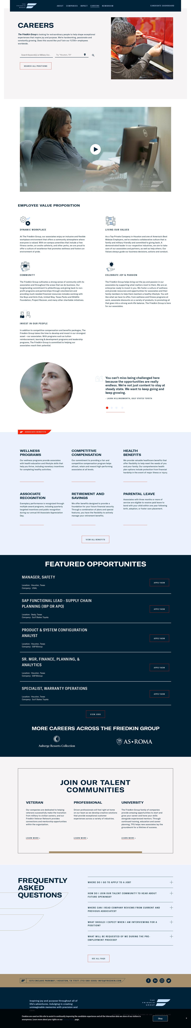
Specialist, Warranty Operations (54, 688)
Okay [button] (160, 1018)
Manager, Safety (38, 577)
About (60, 6)
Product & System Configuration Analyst (54, 632)
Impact (84, 6)
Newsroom (108, 6)
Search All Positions (35, 66)
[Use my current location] (85, 54)
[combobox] (36, 54)
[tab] (130, 882)
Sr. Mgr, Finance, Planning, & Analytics (51, 661)
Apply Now (159, 583)
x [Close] (186, 1018)
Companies (72, 6)
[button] (130, 882)
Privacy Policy (68, 1019)
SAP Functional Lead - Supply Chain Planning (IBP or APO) (57, 603)
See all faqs (98, 958)
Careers (94, 6)
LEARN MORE (32, 838)
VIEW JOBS (95, 714)
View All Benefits (95, 539)
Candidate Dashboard (162, 6)
